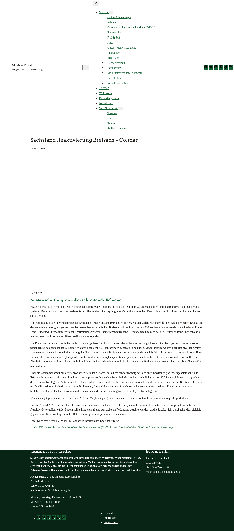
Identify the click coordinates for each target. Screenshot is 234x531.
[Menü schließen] (96, 3)
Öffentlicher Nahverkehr (148, 427)
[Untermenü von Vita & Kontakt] (120, 108)
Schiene (113, 427)
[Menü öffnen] (85, 67)
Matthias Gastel (22, 65)
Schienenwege (166, 427)
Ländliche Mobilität (128, 427)
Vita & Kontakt (108, 108)
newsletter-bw (64, 427)
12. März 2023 (36, 427)
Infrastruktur (51, 427)
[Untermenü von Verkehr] (111, 12)
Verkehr (104, 12)
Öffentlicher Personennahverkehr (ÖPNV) (90, 427)
